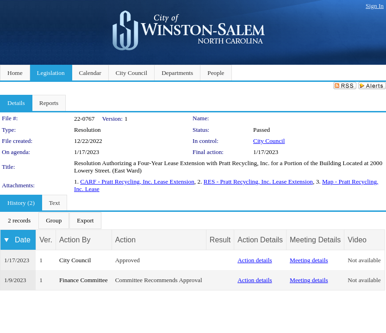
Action (125, 240)
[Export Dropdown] (85, 220)
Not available (364, 260)
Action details (254, 260)
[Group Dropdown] (53, 220)
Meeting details (309, 260)
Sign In (375, 5)
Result (220, 240)
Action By (75, 240)
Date (23, 240)
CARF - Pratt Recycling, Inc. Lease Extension (137, 181)
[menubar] (51, 220)
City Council (269, 140)
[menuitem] (19, 220)
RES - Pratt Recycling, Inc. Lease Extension (258, 181)
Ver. (45, 240)
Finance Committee (83, 280)
